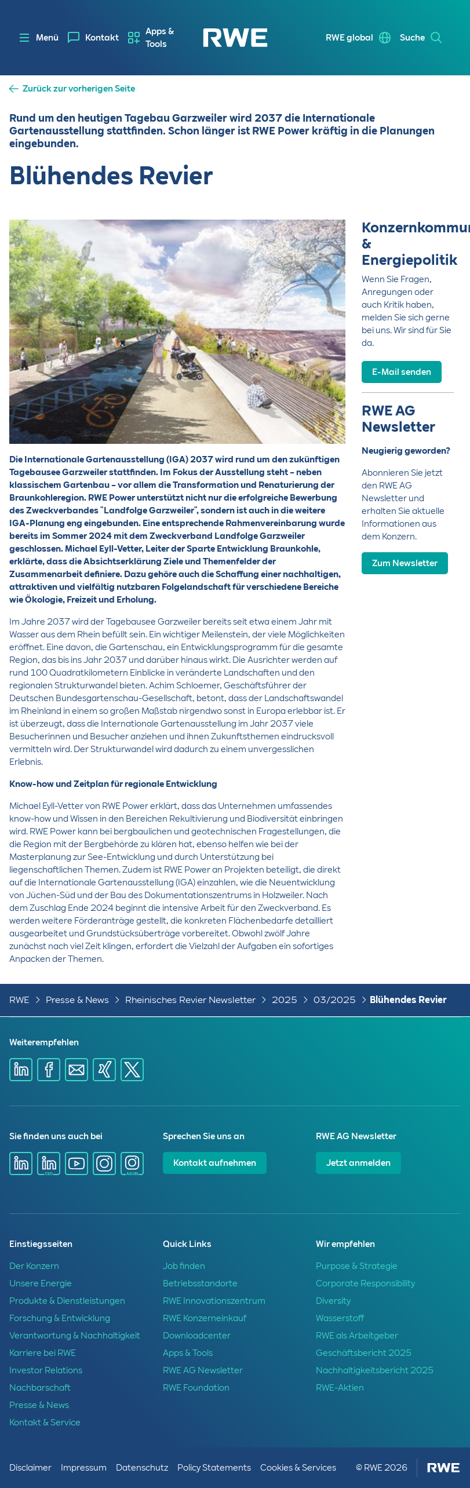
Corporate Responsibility (365, 1283)
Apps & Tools (159, 37)
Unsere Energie (40, 1283)
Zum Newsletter (405, 563)
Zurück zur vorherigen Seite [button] (79, 89)
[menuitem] (93, 37)
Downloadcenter (197, 1335)
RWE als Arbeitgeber (357, 1335)
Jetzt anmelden (358, 1163)
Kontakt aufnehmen (214, 1163)
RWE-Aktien (340, 1388)
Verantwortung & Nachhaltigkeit (74, 1335)
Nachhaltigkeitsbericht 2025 (374, 1370)
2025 (284, 999)
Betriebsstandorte (200, 1283)
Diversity (333, 1301)
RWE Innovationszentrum (214, 1301)
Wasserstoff (340, 1318)
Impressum (84, 1468)
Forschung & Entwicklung (59, 1318)
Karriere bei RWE (42, 1353)
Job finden (184, 1266)
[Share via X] (132, 1069)
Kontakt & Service (45, 1422)
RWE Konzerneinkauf (204, 1318)
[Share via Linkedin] (20, 1069)
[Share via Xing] (104, 1069)
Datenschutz (142, 1468)
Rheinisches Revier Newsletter (190, 999)
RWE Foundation (196, 1388)
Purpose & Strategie (357, 1266)
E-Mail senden (401, 372)
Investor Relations (45, 1370)
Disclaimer (30, 1468)
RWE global (349, 37)
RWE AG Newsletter (203, 1370)
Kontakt (102, 37)
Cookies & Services (298, 1468)
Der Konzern (34, 1266)
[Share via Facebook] (48, 1069)
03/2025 (335, 999)
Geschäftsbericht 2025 (363, 1353)
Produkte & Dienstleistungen (67, 1301)
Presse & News (77, 999)
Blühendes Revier (408, 999)
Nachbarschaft (40, 1388)
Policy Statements (214, 1468)
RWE (19, 999)
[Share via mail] (76, 1069)
